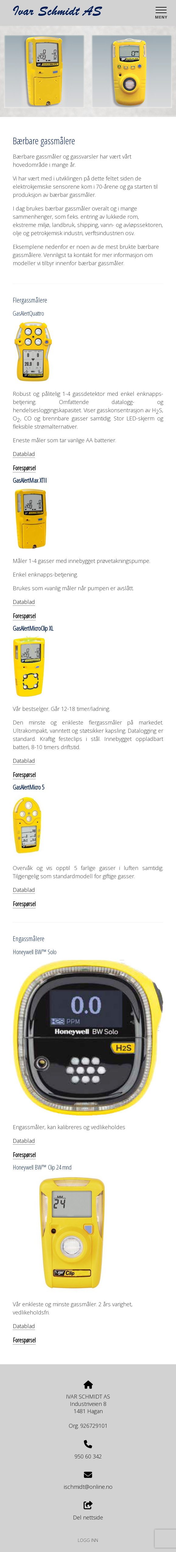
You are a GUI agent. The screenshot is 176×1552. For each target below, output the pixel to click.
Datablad (24, 453)
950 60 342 (88, 1456)
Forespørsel (24, 468)
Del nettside (88, 1511)
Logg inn (88, 1540)
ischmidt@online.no (88, 1486)
